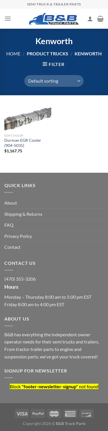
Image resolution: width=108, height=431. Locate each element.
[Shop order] (54, 81)
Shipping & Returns (23, 214)
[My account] (90, 18)
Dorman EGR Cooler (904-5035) (22, 143)
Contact (12, 247)
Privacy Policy (18, 236)
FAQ (9, 225)
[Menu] (7, 18)
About (10, 202)
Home (13, 53)
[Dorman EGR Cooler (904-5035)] (27, 117)
